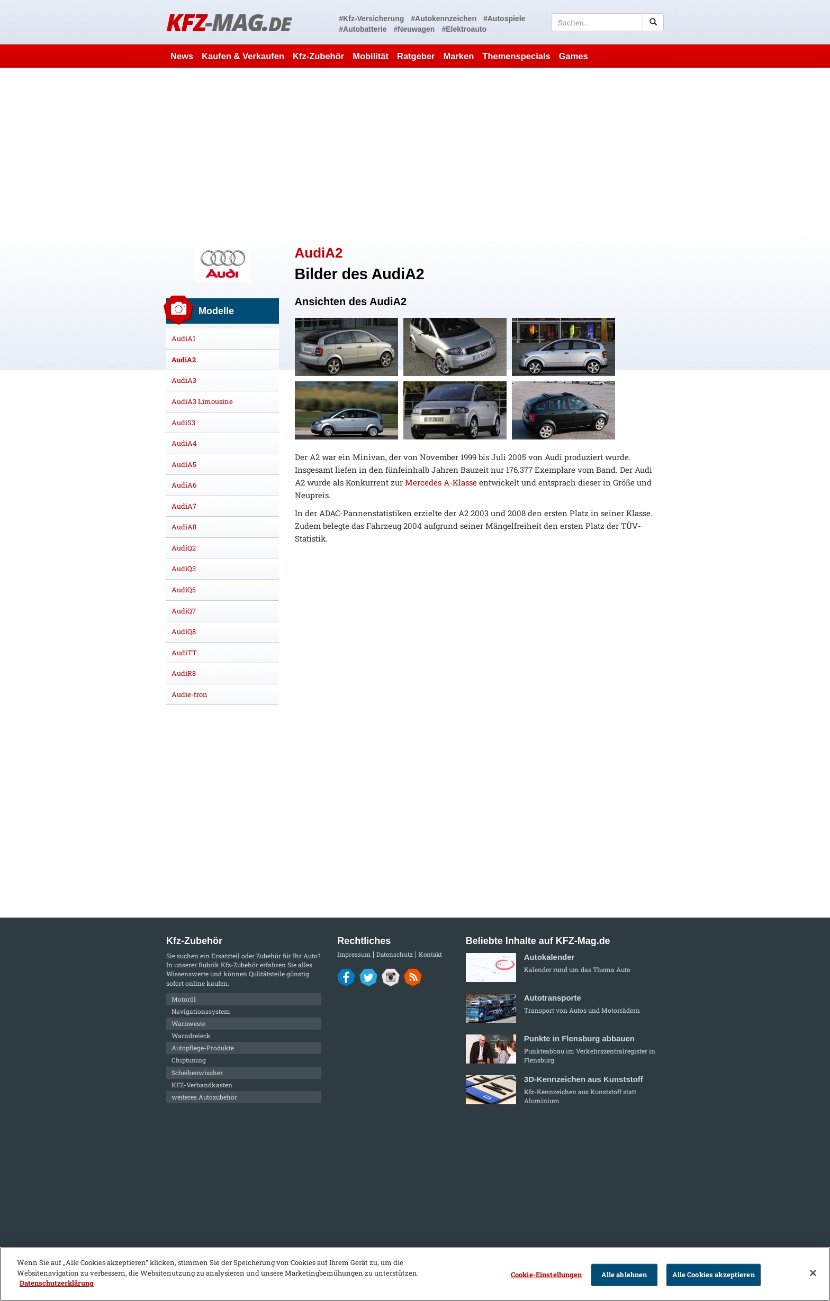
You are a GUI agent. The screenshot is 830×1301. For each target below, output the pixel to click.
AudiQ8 (184, 631)
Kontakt (430, 954)
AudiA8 (184, 527)
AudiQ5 (184, 589)
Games (573, 56)
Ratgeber (416, 56)
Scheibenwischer (197, 1072)
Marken (459, 56)
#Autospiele (504, 18)
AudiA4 (184, 443)
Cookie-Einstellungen (546, 1274)
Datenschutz (394, 954)
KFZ (228, 22)
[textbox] (607, 22)
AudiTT (184, 652)
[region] (415, 1274)
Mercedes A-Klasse (441, 482)
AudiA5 (184, 464)
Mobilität (371, 56)
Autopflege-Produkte (203, 1047)
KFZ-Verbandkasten (202, 1084)
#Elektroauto (463, 29)
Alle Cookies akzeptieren (713, 1274)
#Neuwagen (414, 29)
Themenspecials (516, 56)
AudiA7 (184, 506)
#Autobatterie (362, 29)
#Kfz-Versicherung (371, 18)
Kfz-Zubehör (318, 56)
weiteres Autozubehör (204, 1097)
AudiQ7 (184, 611)
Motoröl (184, 999)
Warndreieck (191, 1035)
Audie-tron (190, 694)
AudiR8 (184, 673)
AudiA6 (184, 485)
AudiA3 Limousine (202, 401)
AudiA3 (184, 380)
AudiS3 (183, 422)
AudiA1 (183, 338)
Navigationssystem (201, 1011)
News (181, 56)
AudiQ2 (184, 548)
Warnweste (188, 1023)
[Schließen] (813, 1273)
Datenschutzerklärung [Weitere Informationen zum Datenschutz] (57, 1283)
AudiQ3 (184, 568)
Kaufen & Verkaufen (243, 56)
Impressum (354, 954)
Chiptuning (189, 1060)
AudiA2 (184, 359)
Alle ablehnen (624, 1274)
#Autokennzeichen (443, 18)
